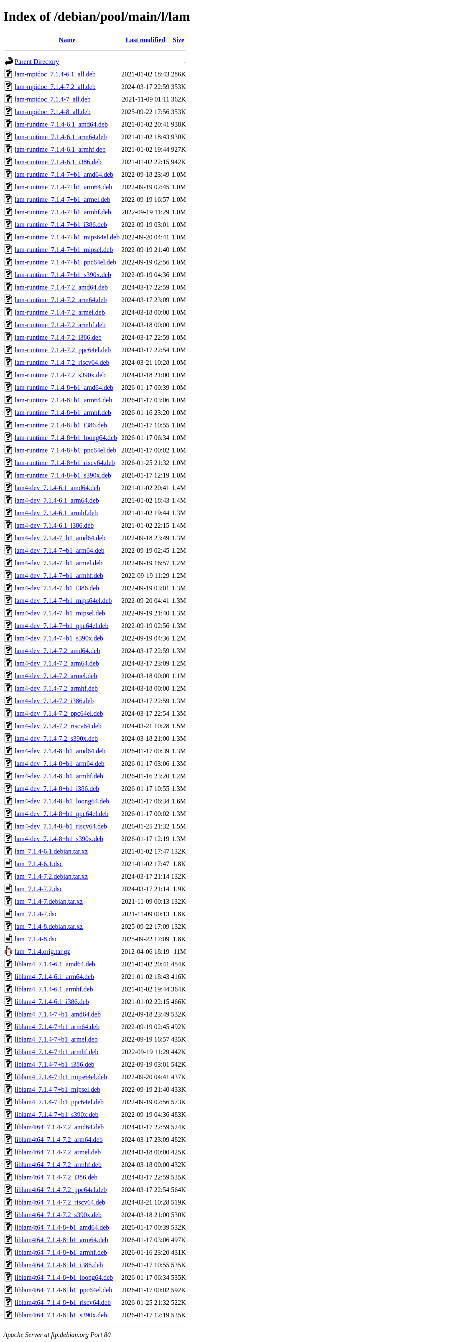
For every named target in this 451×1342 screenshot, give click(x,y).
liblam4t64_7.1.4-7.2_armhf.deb (58, 1164)
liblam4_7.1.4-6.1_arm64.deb (54, 976)
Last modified (145, 39)
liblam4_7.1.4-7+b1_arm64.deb (57, 1026)
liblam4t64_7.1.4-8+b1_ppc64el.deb (63, 1290)
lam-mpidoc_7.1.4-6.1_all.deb (55, 74)
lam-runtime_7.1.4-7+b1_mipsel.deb (64, 249)
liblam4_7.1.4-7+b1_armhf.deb (57, 1051)
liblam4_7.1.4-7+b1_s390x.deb (57, 1114)
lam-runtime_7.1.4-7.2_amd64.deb (61, 287)
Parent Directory (37, 61)
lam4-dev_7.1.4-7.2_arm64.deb (57, 663)
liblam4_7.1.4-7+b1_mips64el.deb (61, 1076)
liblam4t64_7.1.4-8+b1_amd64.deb (62, 1227)
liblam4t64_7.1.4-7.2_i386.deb (56, 1177)
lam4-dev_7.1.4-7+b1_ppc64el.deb (62, 625)
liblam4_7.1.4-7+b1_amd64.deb (58, 1014)
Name (67, 39)
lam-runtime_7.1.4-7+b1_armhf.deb (63, 212)
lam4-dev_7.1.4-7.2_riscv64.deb (58, 725)
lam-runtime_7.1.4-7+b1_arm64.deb (63, 187)
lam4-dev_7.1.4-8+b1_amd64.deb (60, 751)
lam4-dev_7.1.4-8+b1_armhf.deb (59, 776)
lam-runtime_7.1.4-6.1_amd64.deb (61, 124)
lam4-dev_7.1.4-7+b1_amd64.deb (60, 537)
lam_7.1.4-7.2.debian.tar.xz (51, 876)
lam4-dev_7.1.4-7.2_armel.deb (56, 675)
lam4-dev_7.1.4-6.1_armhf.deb (56, 512)
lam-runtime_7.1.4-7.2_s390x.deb (60, 375)
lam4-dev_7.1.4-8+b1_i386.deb (57, 788)
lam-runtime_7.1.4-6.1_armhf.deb (60, 149)
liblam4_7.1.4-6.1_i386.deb (52, 1001)
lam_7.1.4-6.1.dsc (39, 863)
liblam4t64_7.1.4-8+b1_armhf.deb (61, 1252)
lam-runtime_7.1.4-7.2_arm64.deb (61, 299)
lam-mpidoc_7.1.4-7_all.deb (53, 99)
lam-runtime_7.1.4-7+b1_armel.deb (62, 199)
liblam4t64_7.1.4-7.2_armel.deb (58, 1152)
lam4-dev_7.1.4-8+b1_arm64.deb (59, 763)
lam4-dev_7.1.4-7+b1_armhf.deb (59, 575)
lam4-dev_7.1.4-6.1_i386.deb (54, 525)
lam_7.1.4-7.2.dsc (39, 888)
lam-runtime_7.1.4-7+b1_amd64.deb (64, 174)
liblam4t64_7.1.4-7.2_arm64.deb (59, 1139)
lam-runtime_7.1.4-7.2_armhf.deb (60, 324)
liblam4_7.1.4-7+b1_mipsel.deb (57, 1089)
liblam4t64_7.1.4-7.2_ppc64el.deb (61, 1189)
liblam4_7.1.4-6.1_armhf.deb (54, 989)
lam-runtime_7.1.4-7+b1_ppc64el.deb (65, 262)
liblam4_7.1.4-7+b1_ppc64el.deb (59, 1102)
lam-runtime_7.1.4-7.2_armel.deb (60, 312)
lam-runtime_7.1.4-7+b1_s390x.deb (63, 274)
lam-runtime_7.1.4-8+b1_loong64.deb (66, 437)
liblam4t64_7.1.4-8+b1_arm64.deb (61, 1239)
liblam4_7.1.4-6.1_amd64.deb (55, 964)
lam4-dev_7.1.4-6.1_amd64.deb (57, 487)
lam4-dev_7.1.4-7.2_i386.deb (54, 700)
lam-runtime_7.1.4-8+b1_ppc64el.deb (65, 450)
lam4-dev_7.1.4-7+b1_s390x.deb (59, 638)
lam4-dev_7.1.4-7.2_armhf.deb (56, 688)
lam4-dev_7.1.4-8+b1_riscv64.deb (61, 826)
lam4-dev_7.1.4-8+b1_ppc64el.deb (62, 813)
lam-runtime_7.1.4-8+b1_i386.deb (61, 425)
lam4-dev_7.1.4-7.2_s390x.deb (56, 738)
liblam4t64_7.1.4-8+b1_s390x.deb (61, 1315)
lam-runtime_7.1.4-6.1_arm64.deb (61, 136)
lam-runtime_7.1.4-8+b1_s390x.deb (63, 475)
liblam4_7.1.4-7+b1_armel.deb (56, 1039)
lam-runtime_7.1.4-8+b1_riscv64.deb (65, 462)
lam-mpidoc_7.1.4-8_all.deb (53, 111)
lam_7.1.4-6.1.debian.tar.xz (51, 851)
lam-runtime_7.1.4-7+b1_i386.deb (61, 224)
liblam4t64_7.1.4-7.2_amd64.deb (59, 1127)
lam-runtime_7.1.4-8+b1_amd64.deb (64, 387)
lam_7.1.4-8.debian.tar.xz (49, 926)
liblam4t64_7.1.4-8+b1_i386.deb (59, 1264)
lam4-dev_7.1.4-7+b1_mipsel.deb (60, 613)
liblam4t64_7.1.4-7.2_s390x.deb (58, 1214)
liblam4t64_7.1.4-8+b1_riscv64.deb (63, 1302)
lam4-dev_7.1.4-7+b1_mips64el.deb (63, 600)
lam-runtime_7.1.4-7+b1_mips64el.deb (67, 237)
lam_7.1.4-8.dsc (36, 939)
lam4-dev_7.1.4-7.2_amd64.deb (57, 650)
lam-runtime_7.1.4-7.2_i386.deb (58, 337)
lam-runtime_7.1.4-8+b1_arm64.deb (63, 400)
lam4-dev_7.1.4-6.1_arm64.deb (57, 500)
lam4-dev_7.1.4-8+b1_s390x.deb (59, 838)
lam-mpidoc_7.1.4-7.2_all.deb (55, 86)
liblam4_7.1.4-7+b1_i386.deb (54, 1064)
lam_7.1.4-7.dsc (36, 914)
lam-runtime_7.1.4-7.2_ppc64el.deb (63, 349)
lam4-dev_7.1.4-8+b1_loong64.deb (62, 801)
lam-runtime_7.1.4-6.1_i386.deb (58, 161)
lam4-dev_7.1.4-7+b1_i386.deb (57, 588)
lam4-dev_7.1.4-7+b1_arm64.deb (59, 550)
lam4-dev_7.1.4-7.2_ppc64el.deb (59, 713)
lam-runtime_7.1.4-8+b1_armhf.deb (63, 412)
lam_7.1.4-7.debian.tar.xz (49, 901)
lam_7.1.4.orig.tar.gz (42, 951)
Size (178, 39)
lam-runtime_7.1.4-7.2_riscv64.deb (62, 362)
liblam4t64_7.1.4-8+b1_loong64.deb (64, 1277)
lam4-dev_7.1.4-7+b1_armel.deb (58, 563)
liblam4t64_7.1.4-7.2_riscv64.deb (60, 1202)
